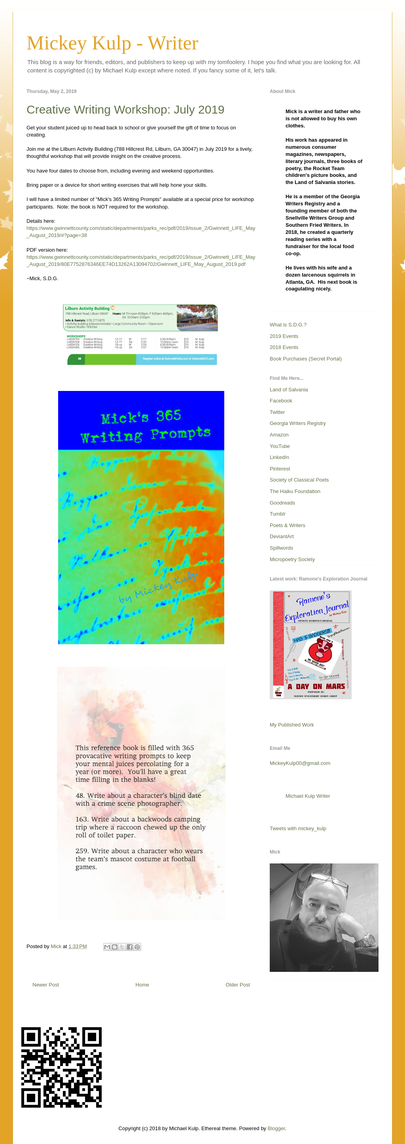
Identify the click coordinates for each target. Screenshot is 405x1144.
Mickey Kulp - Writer (112, 43)
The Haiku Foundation (295, 491)
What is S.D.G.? (288, 325)
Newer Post (45, 985)
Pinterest (280, 469)
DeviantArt (282, 536)
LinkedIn (279, 457)
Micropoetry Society (292, 559)
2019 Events (284, 336)
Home (143, 985)
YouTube (280, 446)
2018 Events (284, 347)
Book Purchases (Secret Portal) (306, 359)
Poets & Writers (287, 525)
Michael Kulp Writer (308, 796)
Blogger (276, 1128)
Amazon (279, 435)
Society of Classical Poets (299, 480)
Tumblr (278, 514)
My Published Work (292, 725)
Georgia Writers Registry (298, 423)
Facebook (281, 401)
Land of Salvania (289, 390)
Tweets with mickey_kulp (298, 828)
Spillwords (281, 548)
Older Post (238, 985)
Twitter (277, 412)
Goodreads (282, 503)
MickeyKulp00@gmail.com (300, 763)
